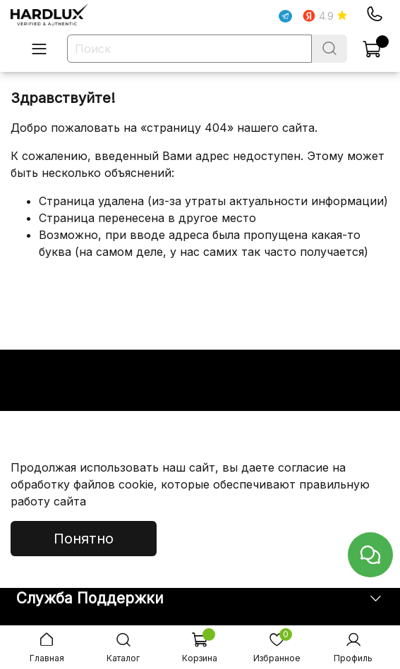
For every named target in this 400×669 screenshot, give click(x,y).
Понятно (84, 538)
